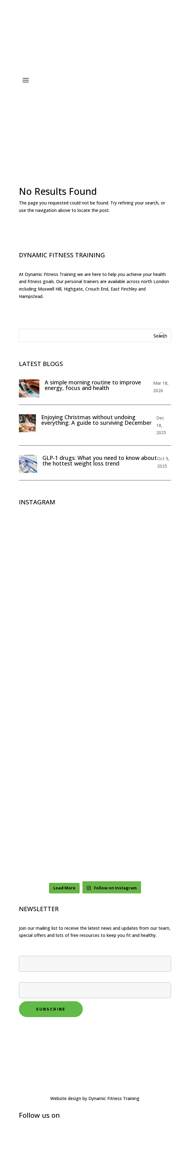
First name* (95, 958)
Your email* (95, 984)
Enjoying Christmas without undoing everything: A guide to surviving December (96, 419)
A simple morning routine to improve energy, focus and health (93, 385)
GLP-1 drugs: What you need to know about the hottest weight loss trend (99, 460)
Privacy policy (34, 1032)
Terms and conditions (43, 1039)
